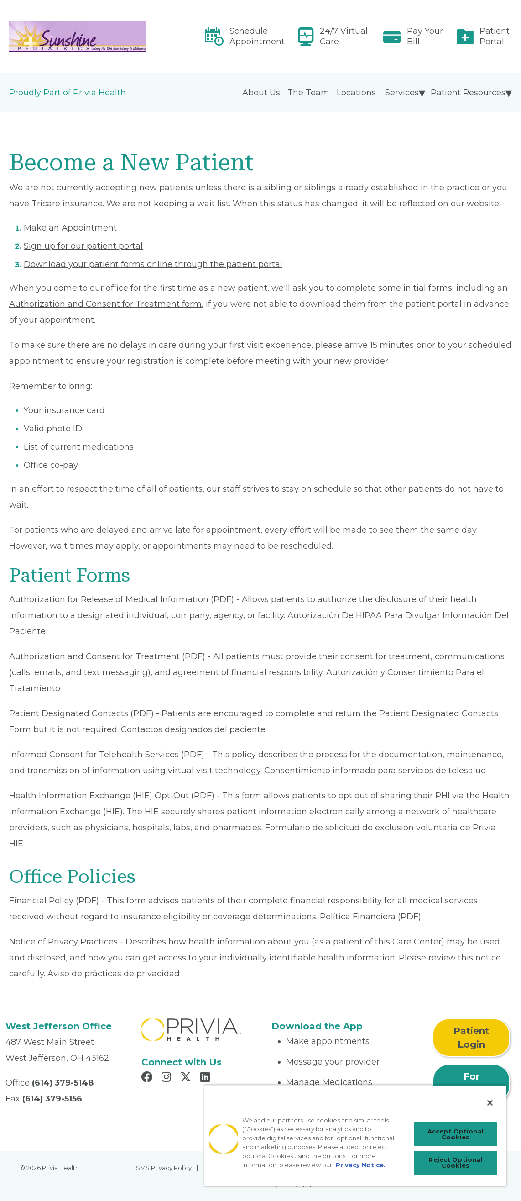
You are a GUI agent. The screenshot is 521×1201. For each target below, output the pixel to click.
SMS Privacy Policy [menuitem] (164, 1167)
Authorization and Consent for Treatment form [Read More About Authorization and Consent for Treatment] (105, 304)
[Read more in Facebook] (148, 1078)
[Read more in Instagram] (168, 1078)
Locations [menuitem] (356, 93)
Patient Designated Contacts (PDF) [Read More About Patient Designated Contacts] (81, 713)
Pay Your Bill (425, 36)
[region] (355, 1135)
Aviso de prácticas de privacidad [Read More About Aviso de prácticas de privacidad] (113, 974)
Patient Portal (494, 36)
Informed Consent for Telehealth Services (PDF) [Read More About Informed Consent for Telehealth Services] (106, 755)
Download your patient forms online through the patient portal (153, 264)
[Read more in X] (187, 1078)
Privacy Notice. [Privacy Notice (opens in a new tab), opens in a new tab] (361, 1165)
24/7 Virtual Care (344, 36)
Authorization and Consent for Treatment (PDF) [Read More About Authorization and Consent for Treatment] (107, 656)
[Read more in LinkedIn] (206, 1078)
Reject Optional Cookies (455, 1162)
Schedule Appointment (257, 36)
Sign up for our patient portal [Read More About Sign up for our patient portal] (83, 246)
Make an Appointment (70, 228)
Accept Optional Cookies (455, 1134)
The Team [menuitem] (308, 93)
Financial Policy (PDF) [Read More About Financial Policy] (54, 901)
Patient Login (471, 1037)
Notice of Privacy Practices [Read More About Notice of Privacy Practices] (63, 942)
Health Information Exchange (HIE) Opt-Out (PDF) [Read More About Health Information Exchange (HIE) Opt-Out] (111, 796)
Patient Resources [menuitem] (468, 93)
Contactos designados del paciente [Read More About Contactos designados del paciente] (193, 729)
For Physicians (471, 1083)
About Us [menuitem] (261, 93)
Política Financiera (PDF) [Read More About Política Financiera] (370, 917)
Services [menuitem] (402, 93)
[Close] (490, 1103)
